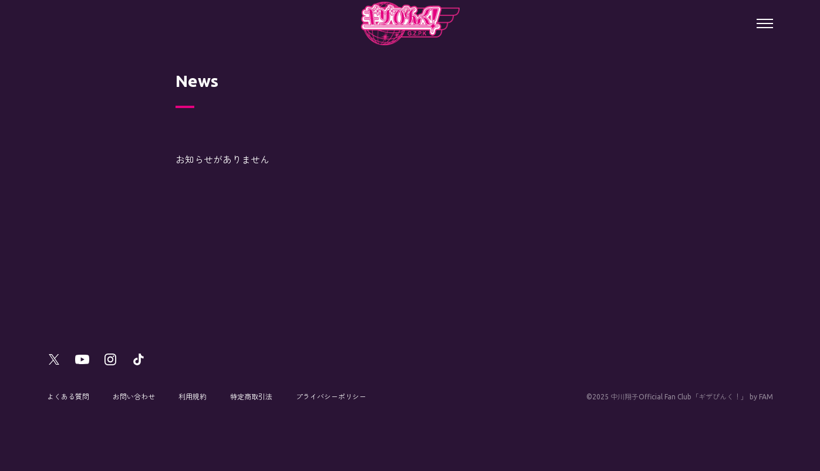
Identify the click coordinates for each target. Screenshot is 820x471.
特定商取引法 (251, 397)
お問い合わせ (134, 397)
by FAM (761, 397)
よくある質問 (68, 397)
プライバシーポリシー (331, 397)
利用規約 (192, 397)
